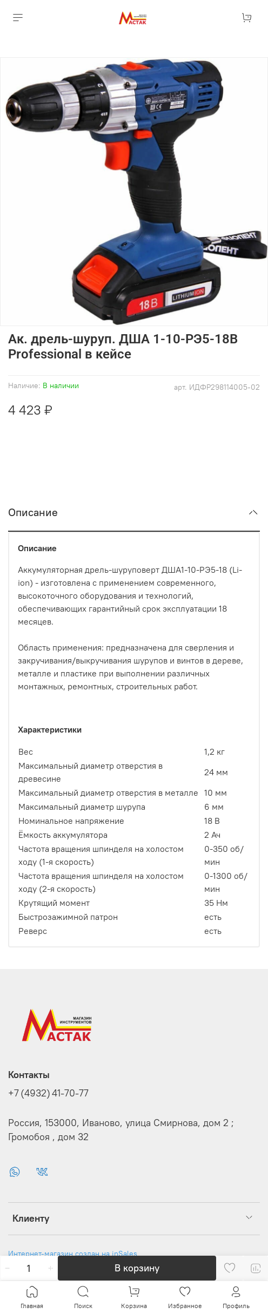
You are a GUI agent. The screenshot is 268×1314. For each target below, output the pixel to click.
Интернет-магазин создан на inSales (72, 1253)
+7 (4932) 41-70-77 (48, 1093)
